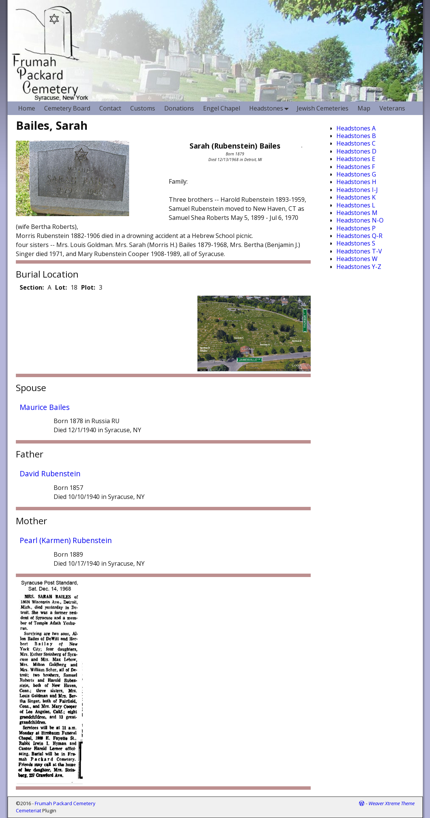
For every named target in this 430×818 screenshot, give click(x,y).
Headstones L (355, 205)
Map (364, 108)
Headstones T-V (359, 251)
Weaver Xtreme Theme (391, 803)
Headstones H (356, 182)
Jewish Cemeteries (322, 108)
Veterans (392, 108)
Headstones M (357, 213)
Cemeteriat (28, 810)
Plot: (88, 287)
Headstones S (355, 243)
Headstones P (356, 228)
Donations (179, 108)
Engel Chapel (221, 108)
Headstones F (355, 167)
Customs (142, 108)
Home (26, 108)
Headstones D (356, 151)
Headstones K (356, 197)
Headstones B (356, 136)
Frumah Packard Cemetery (65, 803)
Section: (32, 287)
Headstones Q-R (359, 236)
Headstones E (355, 159)
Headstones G (356, 174)
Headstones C (356, 143)
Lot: (61, 287)
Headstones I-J (357, 190)
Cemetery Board (67, 108)
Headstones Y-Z (358, 266)
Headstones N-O (360, 220)
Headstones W (357, 259)
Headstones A (356, 128)
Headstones (270, 108)
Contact (110, 108)
